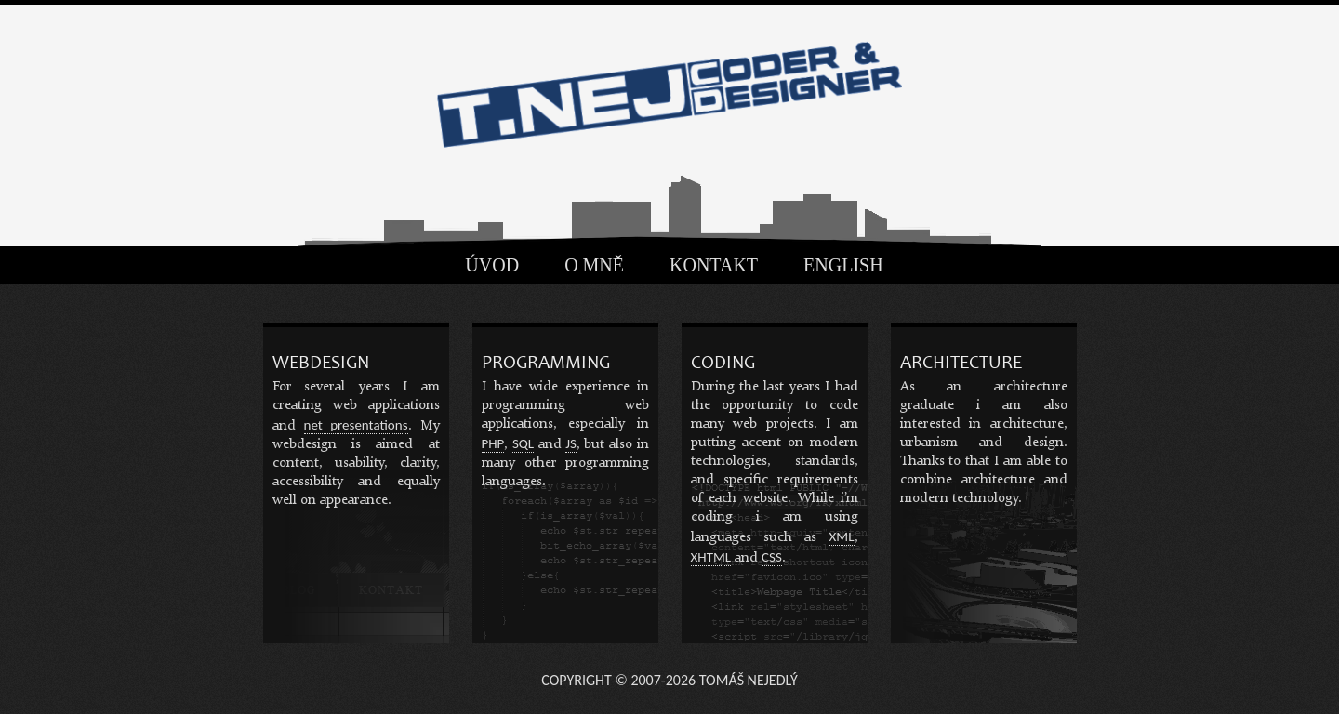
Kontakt (714, 265)
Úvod (492, 265)
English (843, 265)
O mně (594, 265)
